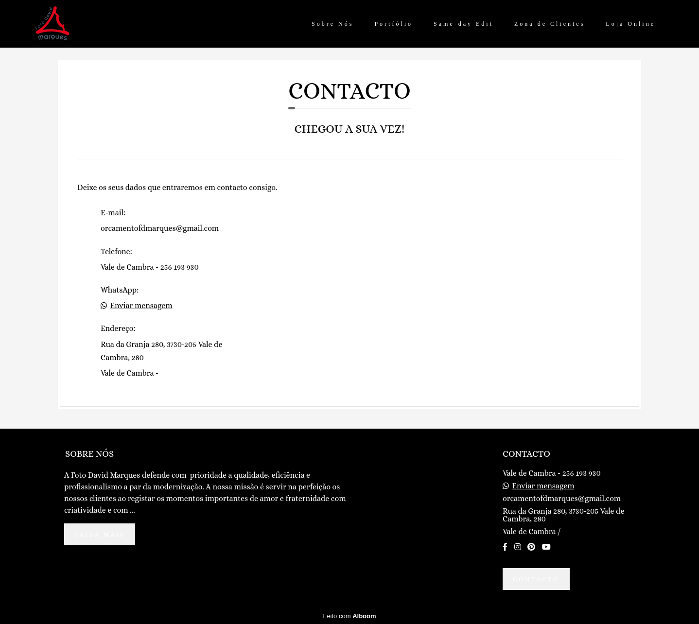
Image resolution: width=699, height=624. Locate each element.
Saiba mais (99, 534)
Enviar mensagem (141, 306)
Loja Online (630, 23)
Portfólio (393, 23)
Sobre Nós (332, 23)
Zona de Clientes (549, 23)
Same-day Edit (463, 23)
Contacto (536, 579)
